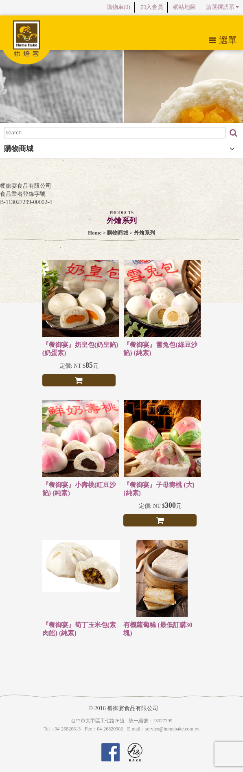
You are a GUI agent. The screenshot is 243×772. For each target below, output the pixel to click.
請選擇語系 (222, 7)
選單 (223, 40)
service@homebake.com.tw (172, 729)
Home (94, 233)
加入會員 (151, 7)
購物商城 (117, 233)
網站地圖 (184, 7)
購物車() (118, 7)
